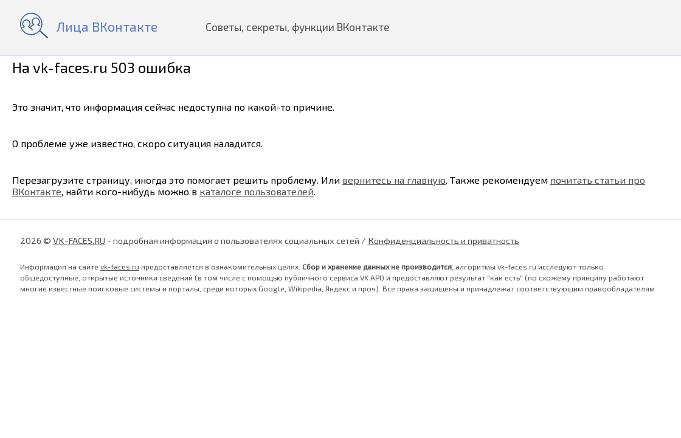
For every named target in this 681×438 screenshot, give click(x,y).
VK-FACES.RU (79, 240)
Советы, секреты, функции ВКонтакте (297, 27)
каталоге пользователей (256, 191)
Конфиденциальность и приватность (443, 240)
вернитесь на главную (394, 180)
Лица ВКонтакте (107, 26)
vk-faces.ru (119, 266)
